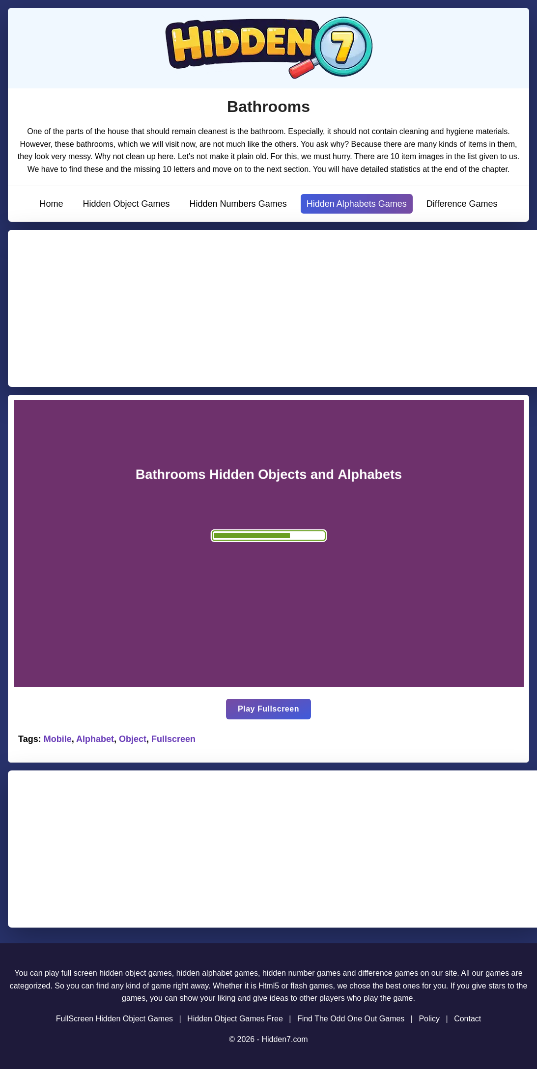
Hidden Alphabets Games (357, 204)
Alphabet (95, 739)
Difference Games (462, 204)
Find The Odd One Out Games (350, 1018)
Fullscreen (173, 739)
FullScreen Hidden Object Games (114, 1018)
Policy (429, 1018)
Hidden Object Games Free (235, 1018)
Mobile (58, 739)
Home (51, 204)
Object (132, 739)
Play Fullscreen (268, 709)
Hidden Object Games (126, 204)
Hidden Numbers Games (238, 204)
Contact (467, 1018)
